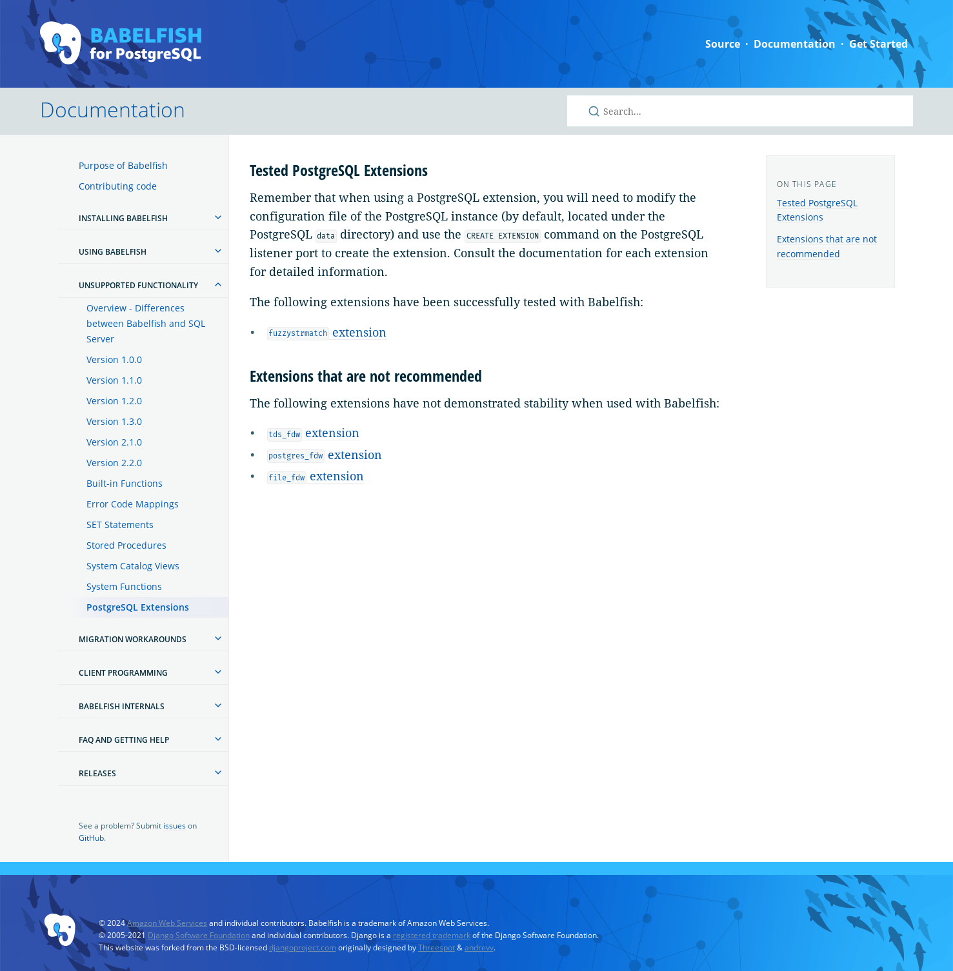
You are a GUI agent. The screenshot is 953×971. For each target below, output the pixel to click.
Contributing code (118, 186)
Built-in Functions (124, 483)
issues (174, 825)
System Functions (124, 586)
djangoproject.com (302, 947)
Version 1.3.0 (114, 421)
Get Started (878, 44)
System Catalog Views (132, 566)
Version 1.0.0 (114, 359)
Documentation (795, 44)
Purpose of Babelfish (123, 165)
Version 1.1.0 (114, 380)
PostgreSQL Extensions (137, 607)
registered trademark (431, 935)
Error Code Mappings (132, 504)
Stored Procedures (126, 545)
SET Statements (120, 524)
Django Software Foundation (199, 935)
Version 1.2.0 (114, 401)
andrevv (479, 947)
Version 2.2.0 (114, 462)
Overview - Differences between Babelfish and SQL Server (145, 323)
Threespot (436, 947)
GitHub (91, 837)
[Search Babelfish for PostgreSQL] (740, 110)
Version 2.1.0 (114, 442)
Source (722, 44)
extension (327, 332)
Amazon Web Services (167, 922)
